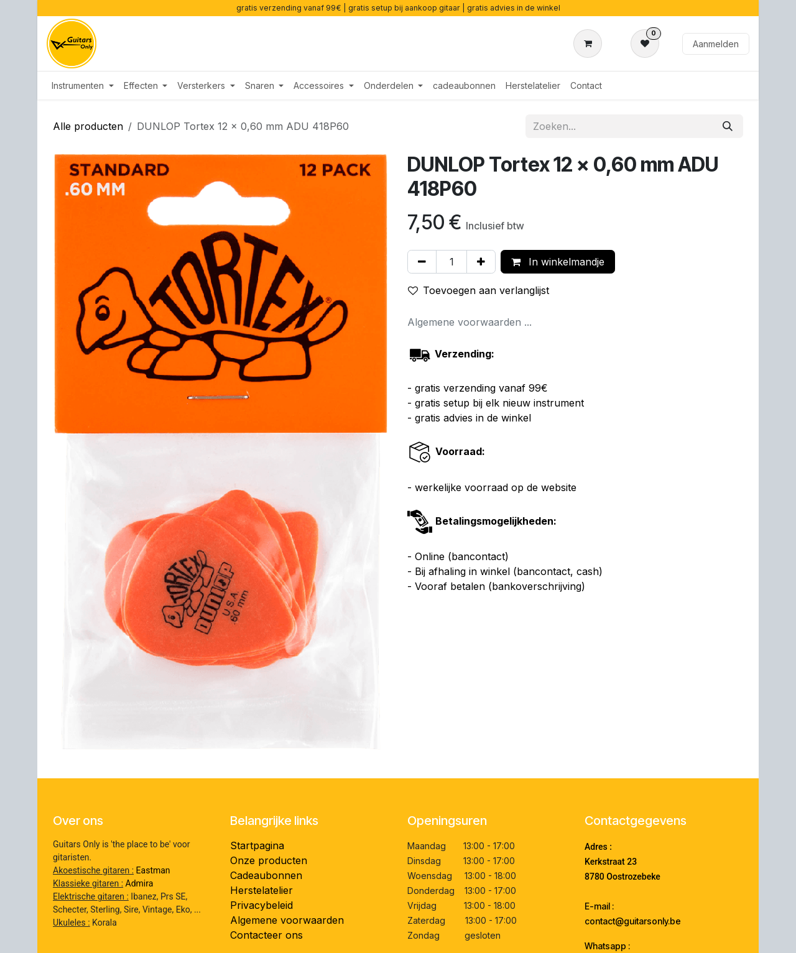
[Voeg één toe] (481, 262)
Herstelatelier (261, 890)
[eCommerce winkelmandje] (590, 43)
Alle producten (88, 126)
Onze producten (268, 860)
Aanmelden (716, 44)
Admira (140, 883)
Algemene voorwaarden (287, 920)
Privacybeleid (261, 905)
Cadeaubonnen (266, 875)
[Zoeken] (727, 126)
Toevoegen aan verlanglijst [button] (478, 290)
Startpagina (257, 845)
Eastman (153, 870)
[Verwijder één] (422, 262)
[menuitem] (83, 85)
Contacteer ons (266, 935)
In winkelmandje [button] (557, 262)
